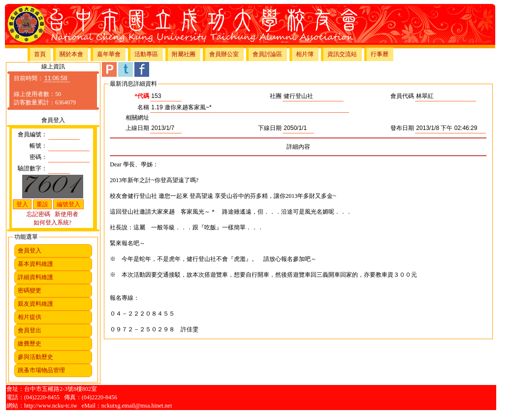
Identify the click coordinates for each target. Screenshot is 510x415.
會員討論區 (267, 54)
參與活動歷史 (35, 356)
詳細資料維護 (35, 277)
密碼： (38, 157)
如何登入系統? (52, 222)
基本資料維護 (35, 263)
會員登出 (29, 330)
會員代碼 (402, 96)
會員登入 (29, 250)
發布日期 (402, 128)
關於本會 (71, 54)
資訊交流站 (342, 54)
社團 (276, 96)
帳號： (38, 145)
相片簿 (305, 54)
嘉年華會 (109, 54)
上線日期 (137, 128)
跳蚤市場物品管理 (41, 370)
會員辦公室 (224, 54)
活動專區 (146, 54)
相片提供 (29, 317)
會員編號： (32, 134)
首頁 (40, 54)
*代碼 (141, 96)
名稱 (143, 107)
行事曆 (379, 54)
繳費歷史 (29, 343)
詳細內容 (298, 146)
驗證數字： (32, 168)
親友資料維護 (35, 303)
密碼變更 (29, 290)
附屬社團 (183, 54)
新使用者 (66, 214)
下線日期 (270, 128)
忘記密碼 (38, 214)
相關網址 (137, 117)
